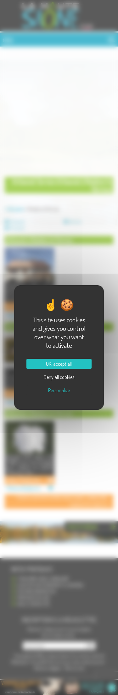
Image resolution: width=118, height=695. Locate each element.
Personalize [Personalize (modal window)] (59, 390)
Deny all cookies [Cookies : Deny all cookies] (59, 377)
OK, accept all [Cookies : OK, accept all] (59, 364)
